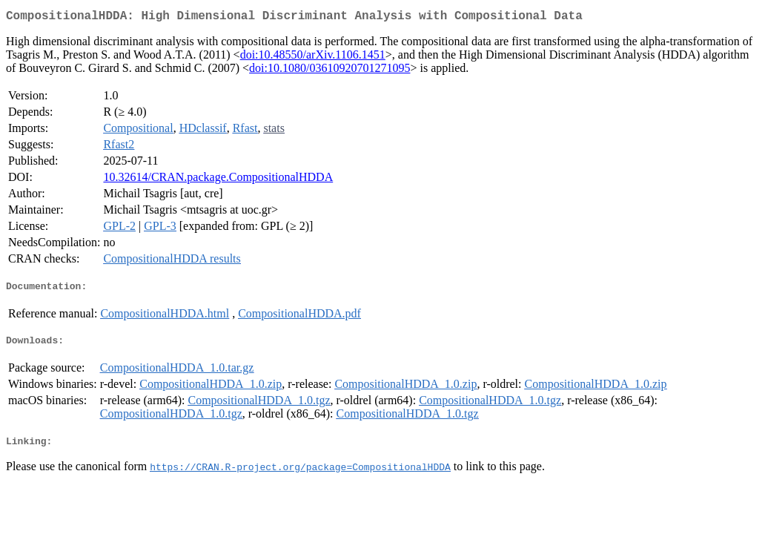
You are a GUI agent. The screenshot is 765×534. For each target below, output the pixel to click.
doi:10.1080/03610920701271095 (329, 71)
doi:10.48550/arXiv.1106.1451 (312, 57)
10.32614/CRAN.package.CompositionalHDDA (218, 180)
